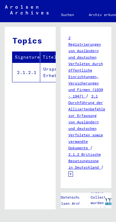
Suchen (67, 14)
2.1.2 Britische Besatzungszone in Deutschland (84, 161)
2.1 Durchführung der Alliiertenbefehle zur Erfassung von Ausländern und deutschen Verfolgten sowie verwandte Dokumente (86, 122)
